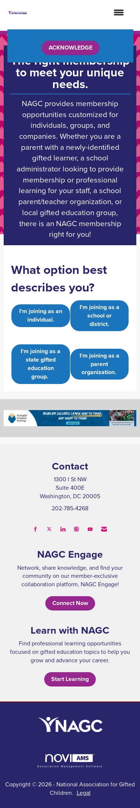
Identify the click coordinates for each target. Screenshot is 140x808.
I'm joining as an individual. (40, 315)
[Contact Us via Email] (104, 529)
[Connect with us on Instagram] (76, 529)
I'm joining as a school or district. (99, 315)
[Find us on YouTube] (90, 529)
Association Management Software (70, 761)
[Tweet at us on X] (49, 529)
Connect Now (70, 603)
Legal (84, 793)
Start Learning (70, 679)
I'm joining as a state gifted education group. (40, 364)
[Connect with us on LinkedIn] (63, 529)
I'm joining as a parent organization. (99, 364)
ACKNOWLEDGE (70, 47)
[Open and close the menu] (79, 13)
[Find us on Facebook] (35, 529)
